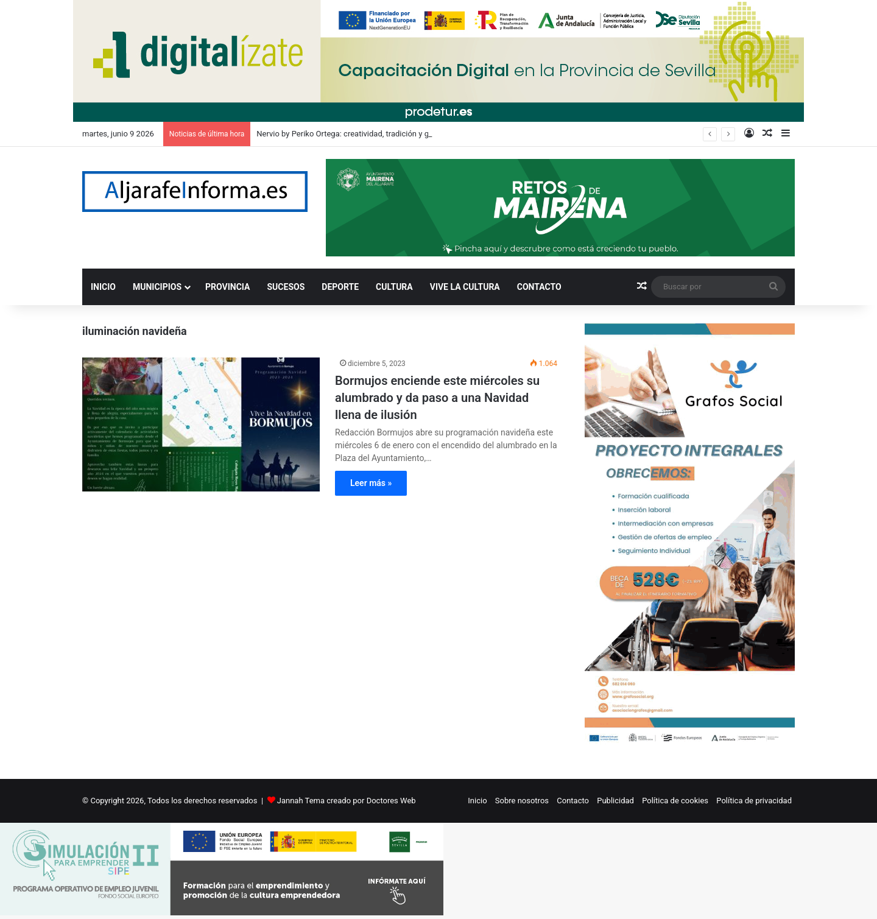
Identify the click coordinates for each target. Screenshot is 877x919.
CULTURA (394, 287)
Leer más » (371, 483)
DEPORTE (340, 287)
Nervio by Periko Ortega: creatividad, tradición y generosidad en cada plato (386, 133)
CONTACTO (539, 287)
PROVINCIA (227, 287)
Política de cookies (675, 800)
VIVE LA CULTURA (465, 287)
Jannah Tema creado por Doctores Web (346, 800)
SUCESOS (286, 287)
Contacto (573, 800)
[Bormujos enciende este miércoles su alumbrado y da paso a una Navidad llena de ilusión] (201, 424)
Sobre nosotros (522, 800)
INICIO (103, 287)
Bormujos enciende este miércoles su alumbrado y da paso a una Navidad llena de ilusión (437, 397)
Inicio (477, 800)
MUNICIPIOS (157, 287)
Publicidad (615, 800)
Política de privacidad (754, 800)
